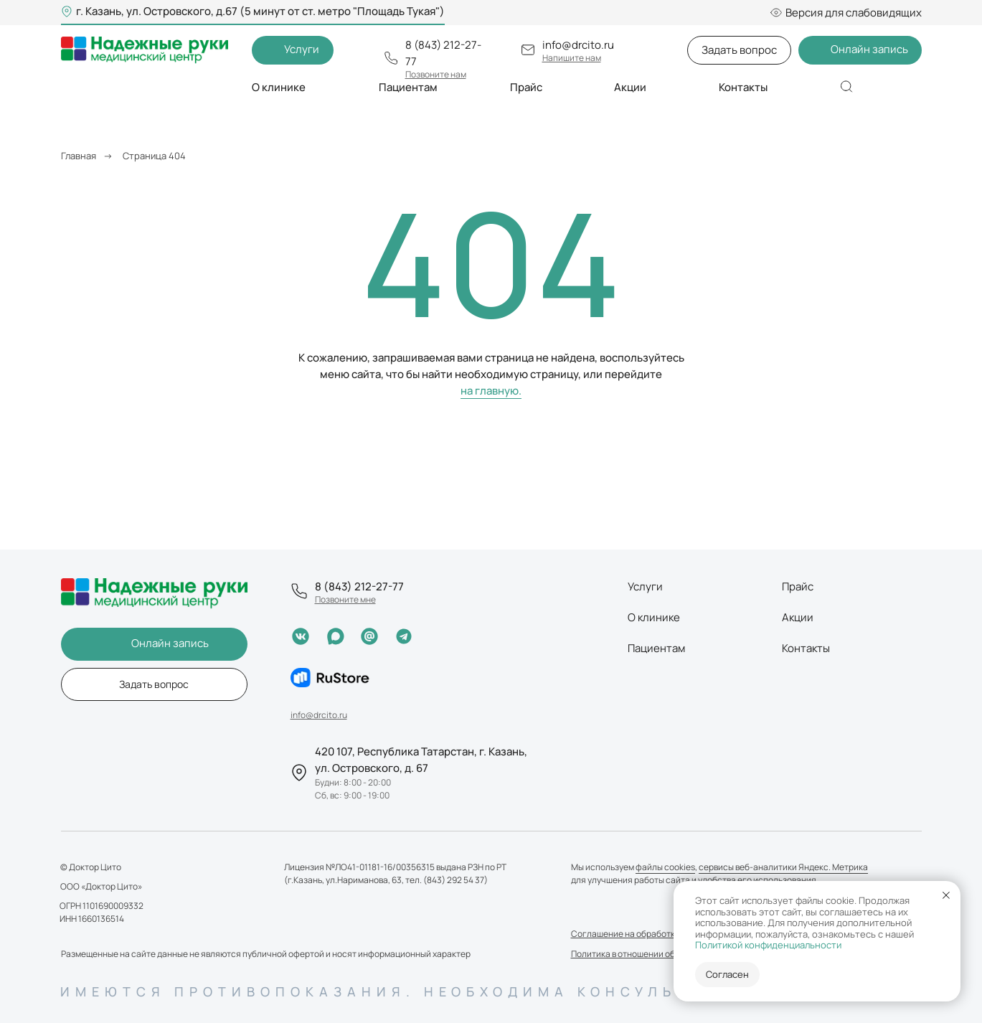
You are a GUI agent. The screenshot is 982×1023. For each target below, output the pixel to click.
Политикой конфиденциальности (768, 944)
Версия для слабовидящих (846, 12)
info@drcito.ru (578, 44)
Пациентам (656, 648)
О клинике (654, 617)
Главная (78, 155)
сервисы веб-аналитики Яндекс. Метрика (783, 867)
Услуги (645, 586)
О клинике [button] (279, 87)
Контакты (743, 87)
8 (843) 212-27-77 (359, 586)
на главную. (491, 390)
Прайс (526, 87)
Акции (630, 87)
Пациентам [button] (408, 87)
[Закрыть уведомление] (946, 895)
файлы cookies (665, 867)
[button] (293, 50)
